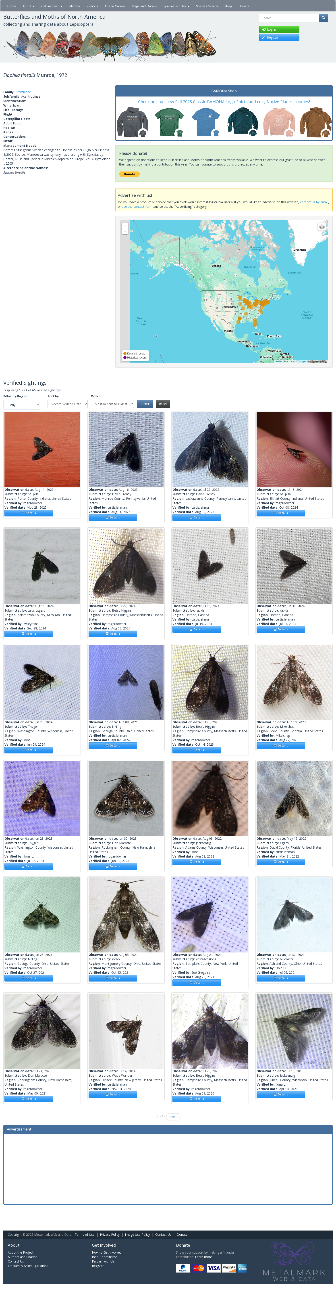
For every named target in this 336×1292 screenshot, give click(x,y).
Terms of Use (85, 1234)
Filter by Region (15, 396)
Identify (74, 6)
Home (11, 6)
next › (174, 1117)
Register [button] (270, 37)
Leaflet (278, 361)
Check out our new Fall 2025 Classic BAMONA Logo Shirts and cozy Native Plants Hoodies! (224, 101)
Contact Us (163, 1234)
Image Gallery (115, 6)
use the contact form (137, 206)
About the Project (20, 1252)
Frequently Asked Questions (28, 1266)
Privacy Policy (110, 1234)
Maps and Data (144, 6)
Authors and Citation (22, 1257)
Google (301, 361)
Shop (228, 6)
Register (98, 1266)
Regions (92, 6)
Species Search (207, 6)
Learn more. (204, 1257)
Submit (145, 404)
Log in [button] (269, 29)
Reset (163, 404)
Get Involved (51, 6)
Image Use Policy (137, 1234)
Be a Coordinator (104, 1257)
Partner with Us (103, 1261)
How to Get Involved (107, 1252)
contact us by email (314, 202)
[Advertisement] (168, 1168)
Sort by (53, 396)
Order (95, 396)
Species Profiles (176, 6)
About (29, 6)
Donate (244, 6)
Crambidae (23, 92)
